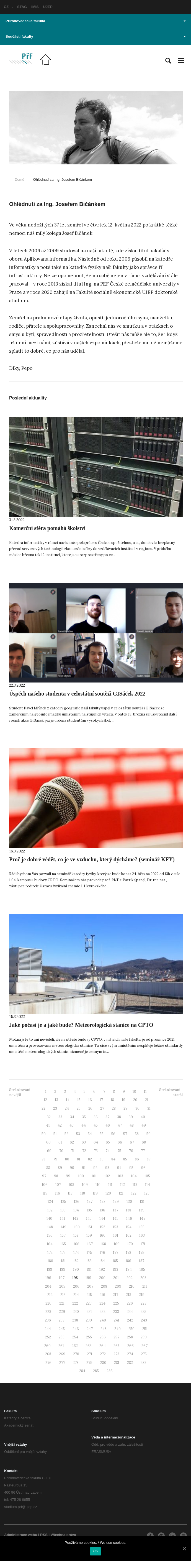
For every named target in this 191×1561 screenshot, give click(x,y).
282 (130, 1362)
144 (102, 1218)
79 (55, 1159)
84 (113, 1159)
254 (75, 1337)
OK (95, 1551)
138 (128, 1210)
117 (70, 1193)
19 (123, 1099)
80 (67, 1159)
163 (142, 1235)
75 (119, 1151)
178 (128, 1252)
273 (116, 1354)
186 (128, 1261)
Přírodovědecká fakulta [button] (96, 21)
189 (62, 1269)
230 (76, 1311)
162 (128, 1235)
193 (115, 1269)
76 (131, 1151)
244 (48, 1328)
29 (125, 1108)
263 (89, 1345)
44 (83, 1125)
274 (130, 1354)
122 (133, 1193)
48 (132, 1125)
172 (50, 1252)
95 (131, 1167)
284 (82, 1371)
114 (147, 1184)
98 (56, 1176)
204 (48, 1286)
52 (66, 1134)
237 (61, 1320)
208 (104, 1286)
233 (116, 1311)
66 (120, 1142)
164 (50, 1244)
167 (90, 1244)
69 (49, 1151)
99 (68, 1176)
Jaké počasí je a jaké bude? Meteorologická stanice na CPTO (81, 1025)
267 (144, 1345)
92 (95, 1167)
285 (96, 1371)
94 (119, 1167)
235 (143, 1311)
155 (141, 1227)
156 (50, 1235)
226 (130, 1303)
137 (115, 1210)
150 (77, 1227)
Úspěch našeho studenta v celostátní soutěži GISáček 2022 (77, 694)
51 (55, 1134)
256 (103, 1337)
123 (146, 1193)
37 (107, 1117)
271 (89, 1354)
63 (84, 1142)
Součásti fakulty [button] (96, 36)
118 (82, 1193)
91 (84, 1167)
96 (143, 1167)
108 (71, 1184)
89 (60, 1167)
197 (61, 1277)
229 (62, 1311)
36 (96, 1117)
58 (137, 1134)
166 (76, 1244)
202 (130, 1277)
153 (115, 1227)
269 (62, 1354)
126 (76, 1201)
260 (47, 1345)
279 (89, 1362)
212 (50, 1294)
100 (81, 1176)
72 (84, 1151)
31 (149, 1108)
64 (96, 1142)
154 (128, 1227)
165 (63, 1244)
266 (130, 1345)
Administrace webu (20, 1535)
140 (49, 1218)
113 (135, 1184)
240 (103, 1320)
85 (125, 1159)
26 (90, 1108)
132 (50, 1210)
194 (129, 1269)
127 (89, 1201)
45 (96, 1125)
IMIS (35, 7)
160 (102, 1235)
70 (61, 1151)
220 (48, 1303)
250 (131, 1328)
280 (103, 1362)
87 (149, 1159)
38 (119, 1117)
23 (55, 1108)
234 (130, 1311)
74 (107, 1151)
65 (108, 1142)
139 (141, 1210)
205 (62, 1286)
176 (102, 1252)
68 (144, 1142)
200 (102, 1277)
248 (103, 1328)
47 (120, 1125)
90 (72, 1167)
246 (76, 1328)
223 (89, 1303)
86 (137, 1159)
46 (107, 1125)
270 (76, 1354)
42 (60, 1125)
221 (61, 1303)
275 (144, 1354)
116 (57, 1193)
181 (63, 1261)
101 (94, 1176)
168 (103, 1244)
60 (48, 1142)
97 (44, 1176)
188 (49, 1269)
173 (63, 1252)
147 (142, 1218)
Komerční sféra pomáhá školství (47, 528)
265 (116, 1345)
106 (45, 1184)
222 (75, 1303)
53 (78, 1134)
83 (102, 1159)
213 (63, 1294)
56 (113, 1134)
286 (110, 1371)
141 (62, 1218)
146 (129, 1218)
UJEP (48, 7)
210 (132, 1286)
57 (125, 1134)
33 (60, 1117)
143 (89, 1218)
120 (108, 1193)
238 (75, 1320)
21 (146, 1099)
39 (131, 1117)
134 (76, 1210)
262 (75, 1345)
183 (89, 1261)
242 (130, 1320)
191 (89, 1269)
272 (103, 1354)
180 (50, 1261)
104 (134, 1176)
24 (67, 1108)
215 (89, 1294)
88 (48, 1167)
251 (145, 1328)
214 (76, 1294)
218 (128, 1294)
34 (72, 1117)
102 (107, 1176)
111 (110, 1184)
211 (144, 1286)
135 (89, 1210)
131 (142, 1201)
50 (44, 1134)
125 (63, 1201)
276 (48, 1362)
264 (102, 1345)
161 (115, 1235)
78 (43, 1159)
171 (143, 1244)
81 (78, 1159)
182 (76, 1261)
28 (114, 1108)
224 (102, 1303)
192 (102, 1269)
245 (62, 1328)
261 (61, 1345)
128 (102, 1201)
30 (137, 1108)
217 (115, 1294)
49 (143, 1125)
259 (144, 1337)
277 (62, 1362)
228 (48, 1311)
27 (102, 1108)
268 (48, 1354)
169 (117, 1244)
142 (75, 1218)
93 (107, 1167)
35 (84, 1117)
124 (50, 1201)
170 (130, 1244)
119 (95, 1193)
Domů (19, 179)
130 (129, 1201)
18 (112, 1099)
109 (85, 1184)
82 (90, 1159)
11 (145, 1091)
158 (76, 1235)
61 (60, 1142)
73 (96, 1151)
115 (45, 1193)
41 (48, 1125)
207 (90, 1286)
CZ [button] (8, 7)
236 (48, 1320)
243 (144, 1320)
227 (143, 1303)
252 (48, 1337)
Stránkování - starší (171, 1092)
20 (135, 1099)
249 (117, 1328)
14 (67, 1099)
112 (122, 1184)
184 (102, 1261)
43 (71, 1125)
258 (130, 1337)
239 (89, 1320)
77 (143, 1151)
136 (102, 1210)
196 (48, 1277)
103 (120, 1176)
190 (76, 1269)
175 (89, 1252)
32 (49, 1117)
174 (76, 1252)
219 (141, 1294)
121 (121, 1193)
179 (141, 1252)
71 (72, 1151)
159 (89, 1235)
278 (76, 1362)
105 (147, 1176)
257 (116, 1337)
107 (58, 1184)
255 (89, 1337)
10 (134, 1091)
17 (101, 1099)
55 (102, 1134)
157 (63, 1235)
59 (148, 1134)
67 (132, 1142)
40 (143, 1117)
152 (102, 1227)
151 (89, 1227)
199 (88, 1277)
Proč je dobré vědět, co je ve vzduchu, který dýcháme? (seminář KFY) (92, 859)
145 (115, 1218)
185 (115, 1261)
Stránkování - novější (21, 1092)
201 (116, 1277)
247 (90, 1328)
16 (90, 1099)
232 (102, 1311)
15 (79, 1099)
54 (90, 1134)
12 (45, 1099)
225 (116, 1303)
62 (72, 1142)
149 (63, 1227)
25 (79, 1108)
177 (115, 1252)
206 (76, 1286)
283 (143, 1362)
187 (141, 1261)
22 (43, 1108)
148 (50, 1227)
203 (143, 1277)
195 (142, 1269)
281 (116, 1362)
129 (116, 1201)
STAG (22, 7)
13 (56, 1099)
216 (102, 1294)
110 (97, 1184)
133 (63, 1210)
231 (89, 1311)
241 (116, 1320)
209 (118, 1286)
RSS (44, 1535)
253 (61, 1337)
